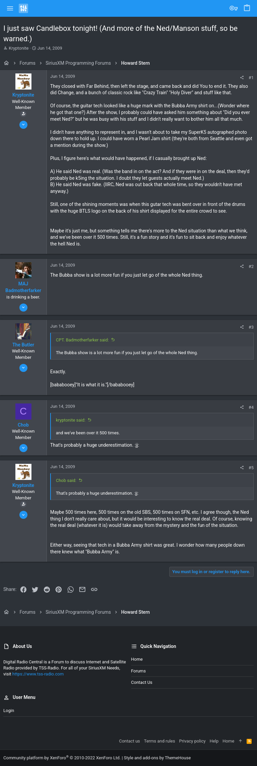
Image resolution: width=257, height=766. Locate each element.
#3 (251, 327)
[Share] (241, 77)
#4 (251, 407)
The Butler (23, 344)
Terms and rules (159, 741)
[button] (10, 8)
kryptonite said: (70, 420)
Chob (23, 425)
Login (8, 710)
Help (214, 741)
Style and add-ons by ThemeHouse (157, 757)
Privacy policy (192, 741)
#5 (251, 467)
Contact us (142, 682)
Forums (138, 670)
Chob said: (66, 480)
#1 (251, 77)
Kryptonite (18, 48)
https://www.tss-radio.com (38, 673)
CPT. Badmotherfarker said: (82, 339)
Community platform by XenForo (61, 757)
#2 (251, 266)
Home (137, 659)
